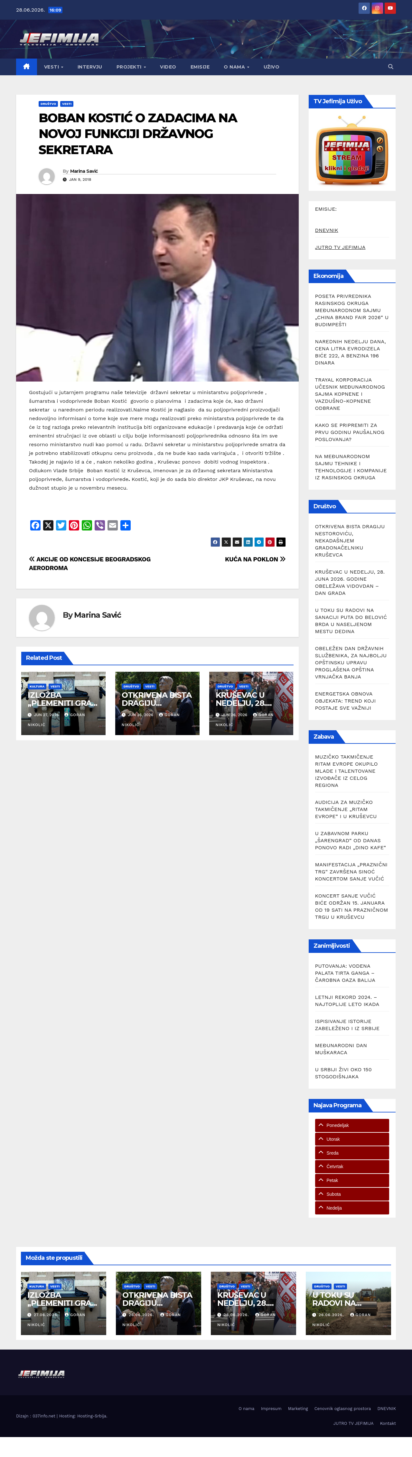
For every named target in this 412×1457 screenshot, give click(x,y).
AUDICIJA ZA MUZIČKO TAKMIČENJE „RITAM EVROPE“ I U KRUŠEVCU (346, 809)
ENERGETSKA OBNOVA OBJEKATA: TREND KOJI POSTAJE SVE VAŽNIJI (345, 701)
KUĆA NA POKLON (255, 559)
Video (168, 67)
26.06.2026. (142, 1315)
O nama (235, 67)
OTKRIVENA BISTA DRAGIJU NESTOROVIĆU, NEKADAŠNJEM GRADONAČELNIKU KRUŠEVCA (350, 540)
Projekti (130, 67)
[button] (390, 67)
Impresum (271, 1408)
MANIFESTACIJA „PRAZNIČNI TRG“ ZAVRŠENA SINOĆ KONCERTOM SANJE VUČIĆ (351, 872)
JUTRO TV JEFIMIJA (340, 247)
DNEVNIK (326, 230)
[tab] (352, 1125)
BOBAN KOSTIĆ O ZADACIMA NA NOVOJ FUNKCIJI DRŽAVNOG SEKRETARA (138, 133)
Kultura (37, 686)
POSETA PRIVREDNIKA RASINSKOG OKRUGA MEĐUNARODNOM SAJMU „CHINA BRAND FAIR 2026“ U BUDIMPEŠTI (352, 310)
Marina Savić (84, 171)
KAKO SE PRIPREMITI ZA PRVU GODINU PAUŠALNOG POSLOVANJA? (350, 432)
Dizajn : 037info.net (36, 1416)
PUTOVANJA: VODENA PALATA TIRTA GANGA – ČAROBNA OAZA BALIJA (345, 973)
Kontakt (388, 1423)
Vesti (52, 67)
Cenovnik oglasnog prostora (342, 1408)
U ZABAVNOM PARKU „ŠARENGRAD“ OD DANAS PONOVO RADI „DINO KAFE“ (350, 840)
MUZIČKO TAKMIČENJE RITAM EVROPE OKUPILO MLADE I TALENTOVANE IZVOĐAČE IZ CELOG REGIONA (346, 771)
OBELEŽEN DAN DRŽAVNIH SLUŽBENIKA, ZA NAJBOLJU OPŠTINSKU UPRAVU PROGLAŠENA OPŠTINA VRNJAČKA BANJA (351, 662)
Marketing (298, 1408)
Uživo (272, 67)
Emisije (200, 67)
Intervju (90, 67)
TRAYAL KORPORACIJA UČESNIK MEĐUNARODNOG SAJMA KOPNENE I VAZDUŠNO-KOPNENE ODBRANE (350, 394)
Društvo (48, 104)
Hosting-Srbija (91, 1416)
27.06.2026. (47, 1315)
